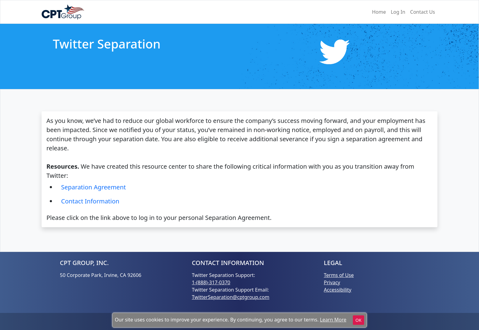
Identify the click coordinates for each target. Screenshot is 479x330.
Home (379, 12)
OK (359, 320)
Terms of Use (339, 275)
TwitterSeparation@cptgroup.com (230, 297)
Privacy (332, 282)
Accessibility (337, 289)
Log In (398, 12)
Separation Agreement (93, 187)
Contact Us (422, 12)
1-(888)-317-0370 (211, 282)
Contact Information (90, 201)
